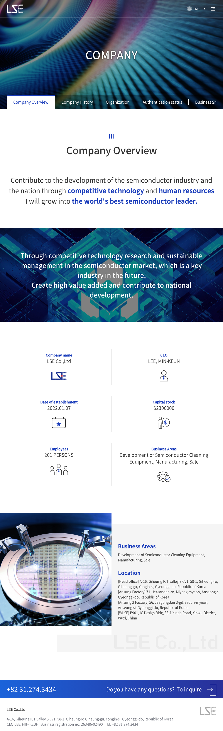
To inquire (196, 690)
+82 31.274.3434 (31, 689)
